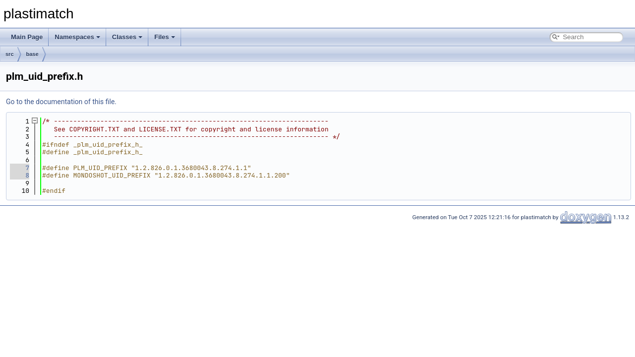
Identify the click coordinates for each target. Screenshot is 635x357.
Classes (127, 37)
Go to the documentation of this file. (61, 102)
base (32, 54)
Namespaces (77, 37)
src (9, 54)
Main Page (27, 37)
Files (164, 37)
